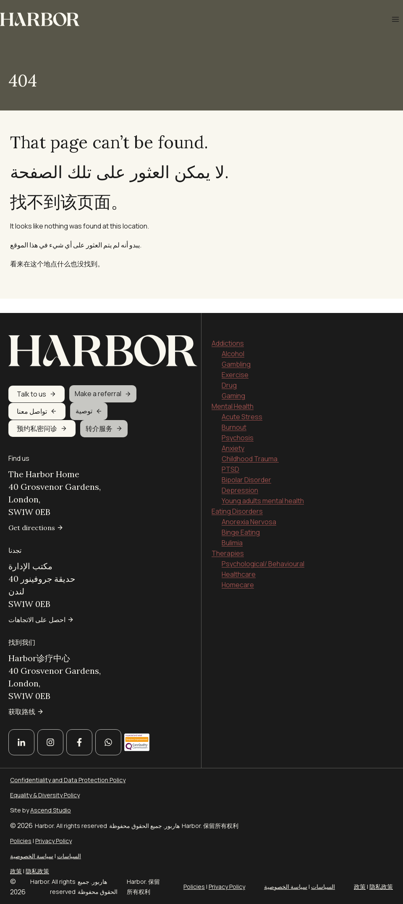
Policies (20, 841)
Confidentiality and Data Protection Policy (68, 780)
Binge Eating (241, 518)
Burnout (234, 413)
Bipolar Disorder (246, 465)
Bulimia (232, 528)
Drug (229, 371)
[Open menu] (395, 19)
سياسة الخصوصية (31, 856)
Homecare (238, 570)
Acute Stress (242, 402)
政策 (16, 871)
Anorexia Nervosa (249, 507)
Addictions (228, 329)
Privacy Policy (53, 841)
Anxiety (233, 434)
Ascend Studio (50, 810)
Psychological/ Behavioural (263, 549)
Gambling (236, 350)
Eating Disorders (237, 497)
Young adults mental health (263, 486)
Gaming (233, 381)
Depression (240, 476)
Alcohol (233, 339)
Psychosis (238, 423)
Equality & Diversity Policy (45, 795)
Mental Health (233, 392)
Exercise (235, 360)
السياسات (69, 856)
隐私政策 (37, 871)
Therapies (228, 539)
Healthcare (239, 560)
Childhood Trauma (250, 444)
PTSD (230, 455)
